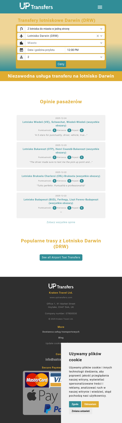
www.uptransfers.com (61, 297)
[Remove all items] (98, 36)
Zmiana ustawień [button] (81, 411)
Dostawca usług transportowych (61, 332)
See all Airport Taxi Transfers (61, 257)
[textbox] (63, 43)
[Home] (36, 6)
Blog (61, 337)
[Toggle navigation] (100, 6)
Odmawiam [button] (90, 404)
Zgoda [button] (75, 404)
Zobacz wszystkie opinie (61, 222)
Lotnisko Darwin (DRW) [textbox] (43, 35)
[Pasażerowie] (65, 57)
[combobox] (65, 36)
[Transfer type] (65, 29)
